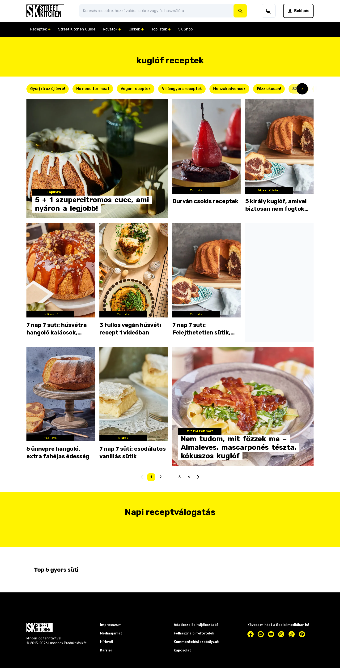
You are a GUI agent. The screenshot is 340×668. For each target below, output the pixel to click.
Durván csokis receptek (205, 201)
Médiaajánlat (111, 633)
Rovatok (112, 29)
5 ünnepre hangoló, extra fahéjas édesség (57, 452)
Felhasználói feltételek (194, 633)
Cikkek (136, 29)
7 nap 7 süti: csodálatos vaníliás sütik (132, 452)
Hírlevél (106, 642)
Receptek (40, 29)
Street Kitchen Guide (76, 29)
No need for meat (92, 88)
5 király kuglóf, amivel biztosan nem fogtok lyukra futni (276, 205)
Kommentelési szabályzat (196, 642)
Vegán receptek (136, 88)
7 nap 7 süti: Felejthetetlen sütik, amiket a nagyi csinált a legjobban (205, 329)
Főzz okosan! (269, 88)
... (170, 477)
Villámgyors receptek (182, 88)
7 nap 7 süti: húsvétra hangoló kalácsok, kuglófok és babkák (56, 329)
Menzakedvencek (229, 88)
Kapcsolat (182, 650)
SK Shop (185, 29)
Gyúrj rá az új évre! (47, 88)
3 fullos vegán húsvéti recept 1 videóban (130, 329)
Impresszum (111, 625)
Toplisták (161, 29)
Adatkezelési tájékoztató (196, 625)
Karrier (106, 650)
